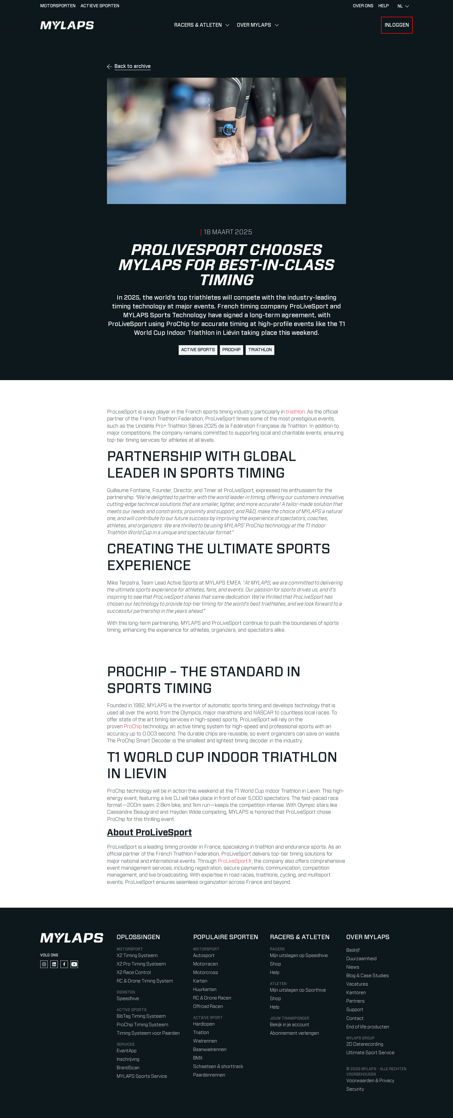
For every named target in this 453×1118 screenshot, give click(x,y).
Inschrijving (128, 1059)
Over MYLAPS (254, 25)
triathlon (260, 350)
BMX (198, 1058)
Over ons (363, 6)
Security (355, 1089)
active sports (198, 350)
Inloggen (397, 25)
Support (354, 1009)
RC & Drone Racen (212, 998)
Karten (200, 981)
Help (274, 972)
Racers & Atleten (198, 25)
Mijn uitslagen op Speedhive (299, 955)
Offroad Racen (208, 1006)
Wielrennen (205, 1041)
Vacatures (357, 984)
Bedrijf (353, 950)
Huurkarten (204, 989)
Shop (275, 964)
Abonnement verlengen (294, 1033)
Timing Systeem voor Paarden (148, 1033)
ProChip (231, 350)
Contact (355, 1018)
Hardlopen (204, 1024)
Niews (352, 967)
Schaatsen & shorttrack (218, 1066)
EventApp (127, 1051)
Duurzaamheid (361, 958)
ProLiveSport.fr (235, 865)
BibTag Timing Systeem (141, 1016)
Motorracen (205, 964)
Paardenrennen (209, 1075)
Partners (355, 1001)
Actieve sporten (100, 6)
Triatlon (201, 1032)
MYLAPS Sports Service (142, 1076)
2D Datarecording (364, 1044)
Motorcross (205, 972)
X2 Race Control (134, 972)
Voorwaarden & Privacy (370, 1080)
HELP (383, 6)
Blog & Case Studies (367, 975)
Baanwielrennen (209, 1049)
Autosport (204, 955)
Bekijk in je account (289, 1024)
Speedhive (128, 998)
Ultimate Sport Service (370, 1052)
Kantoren (356, 992)
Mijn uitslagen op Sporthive (298, 990)
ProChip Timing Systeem (142, 1024)
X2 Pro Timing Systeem (141, 964)
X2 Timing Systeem (137, 955)
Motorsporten (58, 6)
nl (403, 6)
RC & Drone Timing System (145, 981)
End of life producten (367, 1027)
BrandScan (128, 1067)
